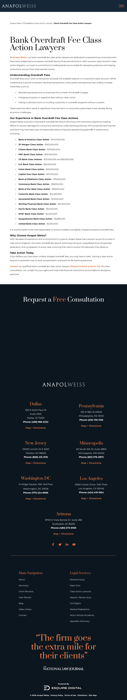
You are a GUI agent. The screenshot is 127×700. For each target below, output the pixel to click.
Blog (21, 603)
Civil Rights (75, 603)
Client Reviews (26, 591)
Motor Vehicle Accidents (82, 615)
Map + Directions (36, 428)
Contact (14, 266)
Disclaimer (82, 695)
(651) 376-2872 (95, 457)
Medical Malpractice (80, 609)
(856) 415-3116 (40, 457)
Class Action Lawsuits (80, 591)
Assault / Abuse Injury (80, 597)
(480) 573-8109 (67, 528)
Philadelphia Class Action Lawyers (38, 23)
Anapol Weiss (16, 23)
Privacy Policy (56, 695)
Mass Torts (75, 585)
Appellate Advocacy (80, 621)
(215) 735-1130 (95, 420)
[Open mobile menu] (121, 6)
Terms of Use (70, 695)
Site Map (93, 695)
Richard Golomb (78, 266)
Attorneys (24, 585)
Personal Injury (77, 579)
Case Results (25, 597)
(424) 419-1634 (96, 492)
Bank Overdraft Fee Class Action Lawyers (73, 23)
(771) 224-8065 (40, 492)
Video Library (25, 609)
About (22, 579)
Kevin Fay (95, 266)
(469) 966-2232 (40, 422)
